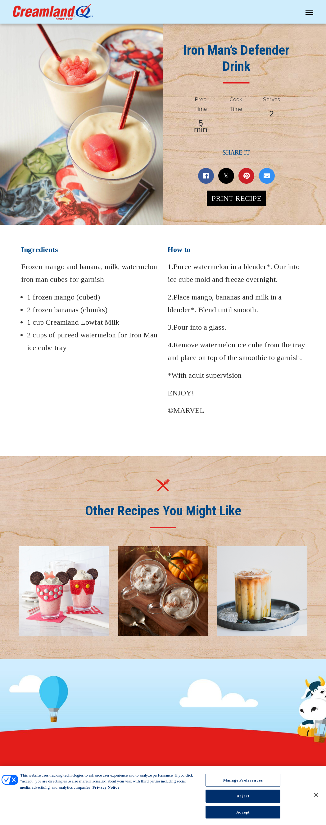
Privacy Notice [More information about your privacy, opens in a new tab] (106, 789)
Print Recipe (236, 198)
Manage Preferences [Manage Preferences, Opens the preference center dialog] (243, 782)
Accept (242, 815)
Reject (243, 798)
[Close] (316, 797)
